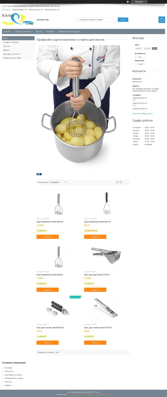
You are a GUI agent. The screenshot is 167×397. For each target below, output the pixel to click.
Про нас (39, 31)
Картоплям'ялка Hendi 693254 (50, 222)
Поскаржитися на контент (77, 394)
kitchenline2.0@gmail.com (142, 113)
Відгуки (6, 50)
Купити (47, 236)
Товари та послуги (22, 31)
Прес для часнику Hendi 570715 (98, 327)
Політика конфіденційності (99, 394)
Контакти (50, 31)
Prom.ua (96, 392)
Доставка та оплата (11, 54)
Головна (7, 31)
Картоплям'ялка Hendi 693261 (50, 275)
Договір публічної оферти (69, 31)
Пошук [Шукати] (123, 20)
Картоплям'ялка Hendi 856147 (97, 222)
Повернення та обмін (12, 58)
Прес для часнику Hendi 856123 (50, 327)
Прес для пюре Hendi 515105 (96, 275)
